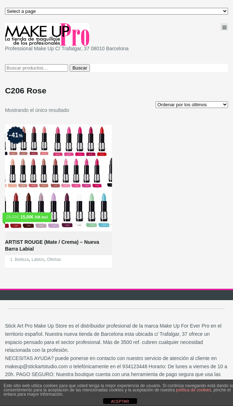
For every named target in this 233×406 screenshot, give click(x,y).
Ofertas (54, 259)
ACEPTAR (120, 401)
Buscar (79, 68)
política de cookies (193, 389)
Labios (37, 259)
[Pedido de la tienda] (192, 104)
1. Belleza (19, 259)
